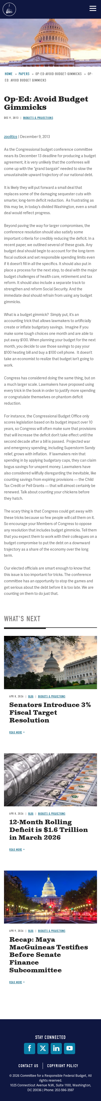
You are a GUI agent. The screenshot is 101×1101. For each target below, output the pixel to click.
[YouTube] (69, 1048)
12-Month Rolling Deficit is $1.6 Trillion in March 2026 (48, 830)
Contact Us (28, 1065)
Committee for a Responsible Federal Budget (9, 9)
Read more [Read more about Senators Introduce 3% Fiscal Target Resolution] (15, 732)
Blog (31, 696)
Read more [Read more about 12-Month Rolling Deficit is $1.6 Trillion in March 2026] (15, 849)
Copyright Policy (62, 1065)
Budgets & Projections (52, 696)
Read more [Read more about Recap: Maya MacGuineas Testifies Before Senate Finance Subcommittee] (15, 982)
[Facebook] (29, 1048)
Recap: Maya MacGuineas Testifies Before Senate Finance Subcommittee (48, 955)
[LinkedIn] (56, 1048)
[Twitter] (43, 1048)
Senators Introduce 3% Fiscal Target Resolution (50, 713)
